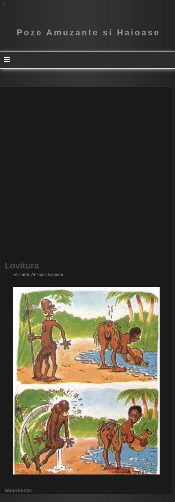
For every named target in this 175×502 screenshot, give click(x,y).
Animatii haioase (47, 274)
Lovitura (22, 265)
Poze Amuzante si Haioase (88, 32)
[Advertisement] (87, 174)
